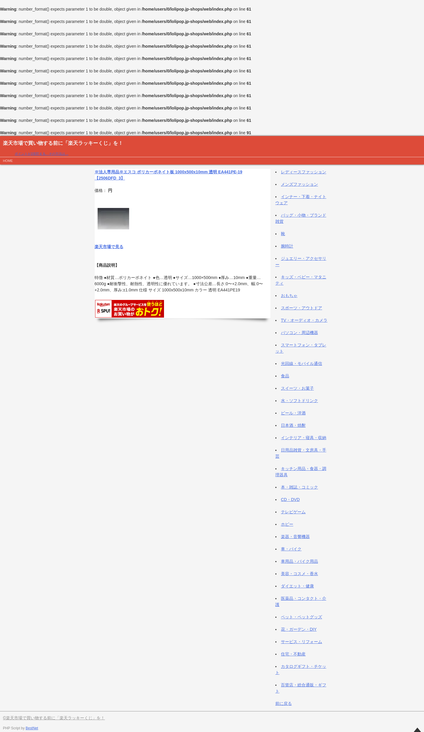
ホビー (287, 524)
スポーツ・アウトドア (301, 308)
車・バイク (291, 549)
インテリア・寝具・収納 (303, 437)
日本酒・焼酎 (293, 425)
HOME (8, 160)
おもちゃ (289, 295)
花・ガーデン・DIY (299, 629)
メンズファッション (299, 184)
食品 (285, 376)
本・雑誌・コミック (299, 487)
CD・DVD (290, 499)
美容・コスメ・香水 (299, 573)
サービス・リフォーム (301, 641)
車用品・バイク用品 (299, 561)
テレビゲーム (293, 511)
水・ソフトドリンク (299, 400)
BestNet (32, 728)
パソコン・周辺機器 (299, 332)
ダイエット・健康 (297, 586)
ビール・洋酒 (293, 413)
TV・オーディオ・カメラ (304, 320)
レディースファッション (303, 172)
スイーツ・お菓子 (297, 388)
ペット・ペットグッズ (301, 617)
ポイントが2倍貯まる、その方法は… (41, 153)
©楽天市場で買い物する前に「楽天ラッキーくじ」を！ (54, 718)
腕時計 (287, 246)
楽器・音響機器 (295, 536)
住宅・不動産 (293, 654)
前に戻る (283, 703)
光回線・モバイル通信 (301, 363)
